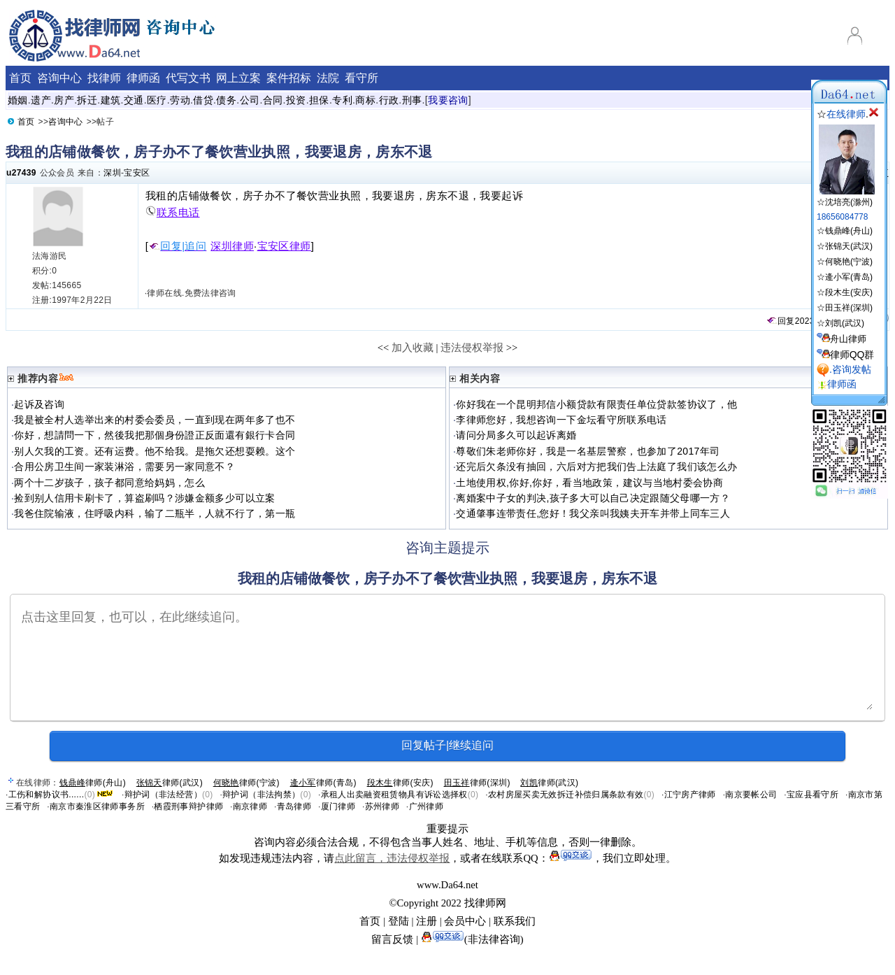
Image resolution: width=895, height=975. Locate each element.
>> (512, 347)
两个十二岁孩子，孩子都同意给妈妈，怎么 (109, 482)
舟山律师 (848, 339)
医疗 (157, 100)
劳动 (180, 100)
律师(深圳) (477, 783)
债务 (226, 100)
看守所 (361, 78)
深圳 (112, 173)
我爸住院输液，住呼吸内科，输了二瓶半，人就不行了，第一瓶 (154, 513)
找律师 (104, 78)
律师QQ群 (852, 354)
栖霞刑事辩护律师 (188, 806)
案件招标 (288, 78)
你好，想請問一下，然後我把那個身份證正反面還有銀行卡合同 (154, 435)
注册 (426, 921)
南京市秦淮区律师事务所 (97, 806)
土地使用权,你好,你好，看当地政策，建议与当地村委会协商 (589, 482)
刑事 (412, 100)
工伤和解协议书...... (46, 794)
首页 (20, 78)
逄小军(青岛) (849, 277)
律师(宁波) (246, 783)
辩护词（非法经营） (163, 794)
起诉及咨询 (39, 404)
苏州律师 (382, 806)
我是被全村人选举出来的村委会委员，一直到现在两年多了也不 (154, 419)
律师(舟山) (92, 783)
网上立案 (238, 78)
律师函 (143, 78)
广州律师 (426, 806)
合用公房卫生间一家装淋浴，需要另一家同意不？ (124, 466)
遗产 (41, 100)
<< (383, 347)
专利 (342, 100)
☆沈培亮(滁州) (846, 197)
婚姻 (18, 100)
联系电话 (172, 212)
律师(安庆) (400, 783)
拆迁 (87, 100)
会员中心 (465, 921)
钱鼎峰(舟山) (849, 231)
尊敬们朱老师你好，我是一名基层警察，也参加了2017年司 (587, 451)
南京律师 (250, 806)
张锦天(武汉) (849, 246)
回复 (780, 321)
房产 (64, 100)
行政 (389, 100)
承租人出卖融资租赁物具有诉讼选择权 (394, 794)
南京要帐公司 (751, 794)
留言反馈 (392, 939)
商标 (365, 100)
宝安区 (137, 173)
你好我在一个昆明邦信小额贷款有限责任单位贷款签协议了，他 (596, 404)
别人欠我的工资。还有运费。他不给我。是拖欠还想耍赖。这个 (154, 451)
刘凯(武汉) (844, 323)
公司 (250, 100)
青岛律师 (294, 806)
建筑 (111, 100)
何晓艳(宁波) (849, 261)
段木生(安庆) (849, 292)
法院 (328, 78)
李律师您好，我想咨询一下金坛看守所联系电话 (561, 419)
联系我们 (515, 921)
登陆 (398, 921)
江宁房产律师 (690, 794)
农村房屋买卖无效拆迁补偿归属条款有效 (565, 794)
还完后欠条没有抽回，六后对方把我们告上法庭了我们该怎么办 (596, 466)
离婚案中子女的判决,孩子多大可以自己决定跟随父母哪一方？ (593, 498)
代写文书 (188, 78)
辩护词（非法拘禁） (261, 794)
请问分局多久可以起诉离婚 (516, 435)
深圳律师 (232, 246)
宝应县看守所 (812, 794)
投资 (296, 100)
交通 (134, 100)
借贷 (203, 100)
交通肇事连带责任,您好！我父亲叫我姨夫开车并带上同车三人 (593, 513)
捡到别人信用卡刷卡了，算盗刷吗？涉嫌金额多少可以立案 (144, 498)
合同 (273, 100)
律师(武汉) (169, 783)
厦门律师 (338, 806)
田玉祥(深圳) (849, 308)
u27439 (21, 173)
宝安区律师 (284, 246)
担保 (319, 100)
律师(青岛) (323, 783)
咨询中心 (59, 78)
